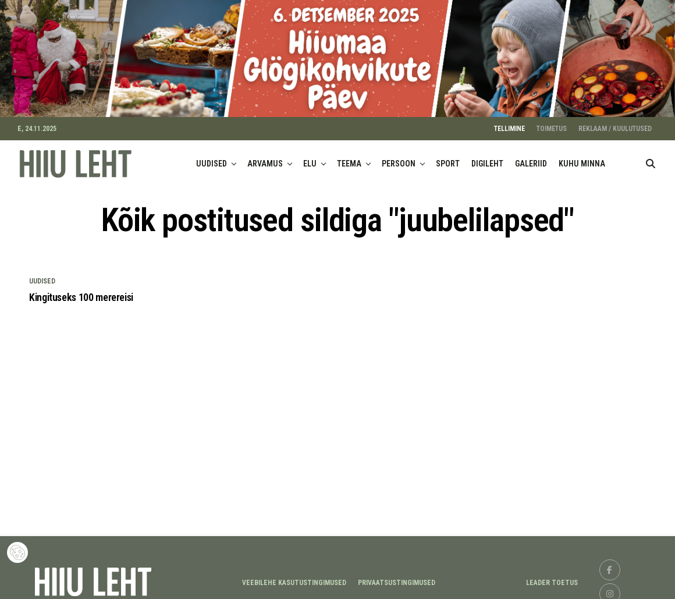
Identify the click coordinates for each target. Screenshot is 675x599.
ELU (310, 159)
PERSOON (398, 159)
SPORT (448, 159)
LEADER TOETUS (552, 577)
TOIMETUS (552, 124)
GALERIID (531, 159)
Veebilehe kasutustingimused (294, 577)
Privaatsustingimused (396, 577)
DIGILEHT (487, 159)
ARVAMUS (265, 159)
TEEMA (349, 159)
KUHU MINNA (582, 159)
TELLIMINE (509, 124)
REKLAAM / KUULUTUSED (615, 124)
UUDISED (211, 159)
